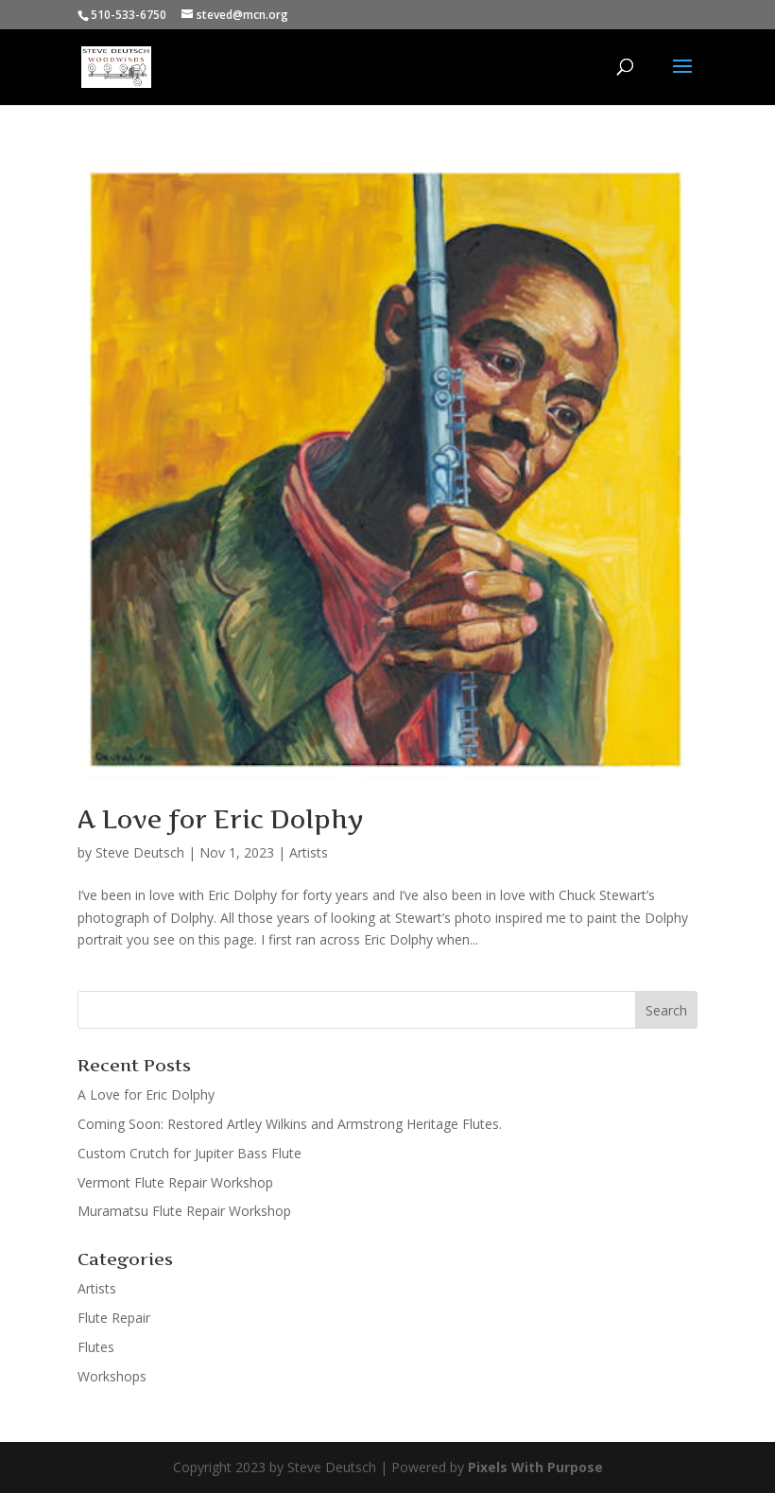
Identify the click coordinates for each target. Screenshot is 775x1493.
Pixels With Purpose (535, 1467)
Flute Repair (114, 1318)
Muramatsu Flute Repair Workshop (184, 1211)
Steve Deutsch (139, 852)
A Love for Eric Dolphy (220, 819)
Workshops (112, 1376)
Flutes (96, 1347)
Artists (308, 852)
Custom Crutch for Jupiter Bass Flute (189, 1153)
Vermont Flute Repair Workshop (175, 1182)
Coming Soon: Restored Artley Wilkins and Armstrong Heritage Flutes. (290, 1124)
